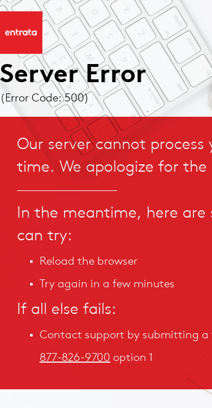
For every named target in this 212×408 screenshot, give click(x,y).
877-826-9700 (75, 358)
